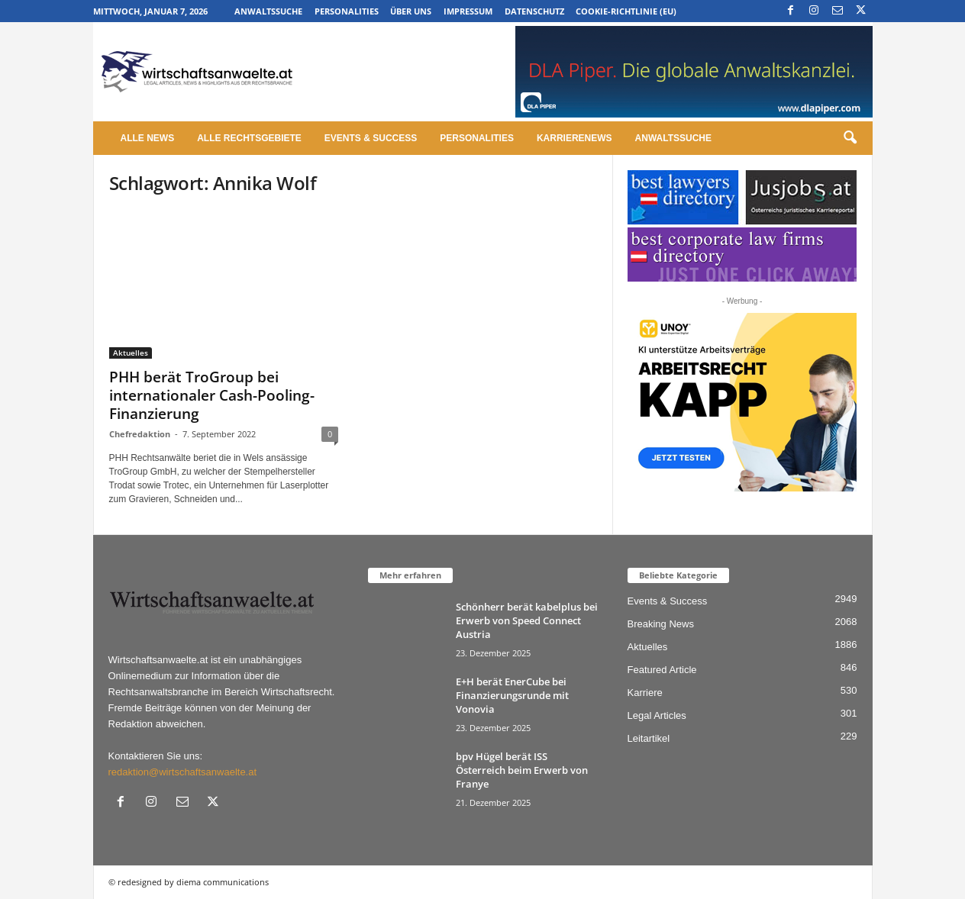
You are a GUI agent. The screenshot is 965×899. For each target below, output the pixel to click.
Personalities (347, 11)
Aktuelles (130, 352)
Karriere (645, 692)
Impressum (468, 11)
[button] (850, 138)
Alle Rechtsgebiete (249, 138)
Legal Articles (657, 715)
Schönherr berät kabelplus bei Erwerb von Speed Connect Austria (527, 620)
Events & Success (370, 138)
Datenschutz (534, 11)
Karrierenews (574, 138)
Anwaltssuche (268, 11)
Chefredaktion (139, 434)
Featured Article (662, 669)
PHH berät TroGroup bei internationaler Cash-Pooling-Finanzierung (212, 395)
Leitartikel (649, 738)
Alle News (148, 138)
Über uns (410, 11)
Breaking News (661, 624)
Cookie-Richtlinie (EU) (626, 11)
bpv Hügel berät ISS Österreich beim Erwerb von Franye (522, 770)
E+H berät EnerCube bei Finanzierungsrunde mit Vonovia (512, 695)
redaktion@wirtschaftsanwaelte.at (182, 772)
